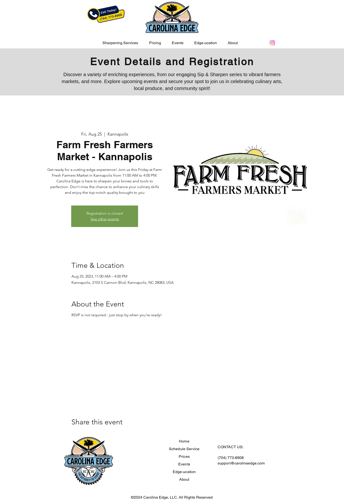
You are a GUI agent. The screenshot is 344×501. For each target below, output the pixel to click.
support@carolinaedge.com (241, 463)
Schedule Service (184, 449)
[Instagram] (272, 43)
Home (184, 441)
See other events (105, 219)
